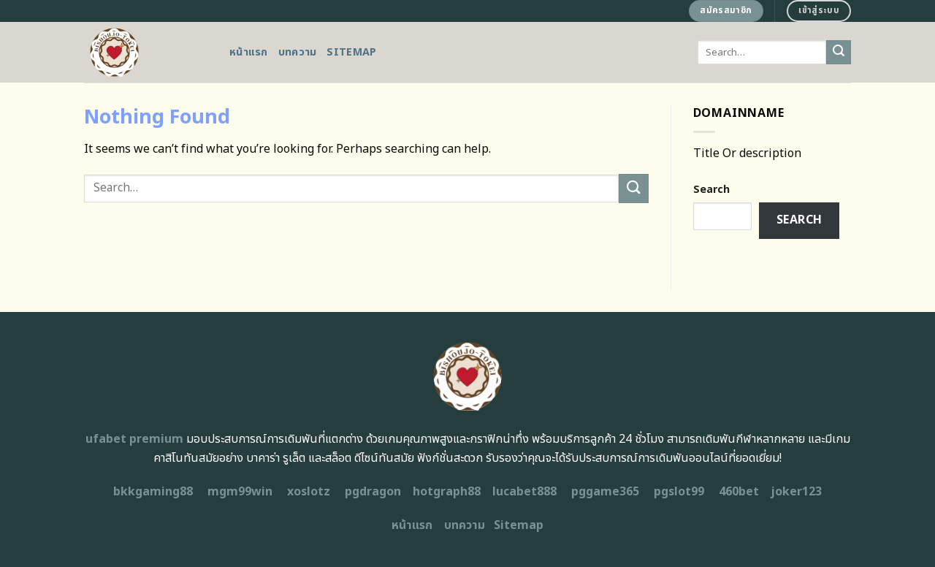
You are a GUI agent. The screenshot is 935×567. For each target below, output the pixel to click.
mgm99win (239, 492)
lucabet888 (524, 492)
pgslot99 (679, 492)
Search (711, 189)
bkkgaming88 (153, 492)
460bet (739, 492)
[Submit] (838, 52)
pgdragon (373, 492)
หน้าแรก (248, 52)
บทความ (297, 52)
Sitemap (351, 52)
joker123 (796, 492)
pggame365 (605, 492)
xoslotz (308, 492)
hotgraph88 (447, 492)
